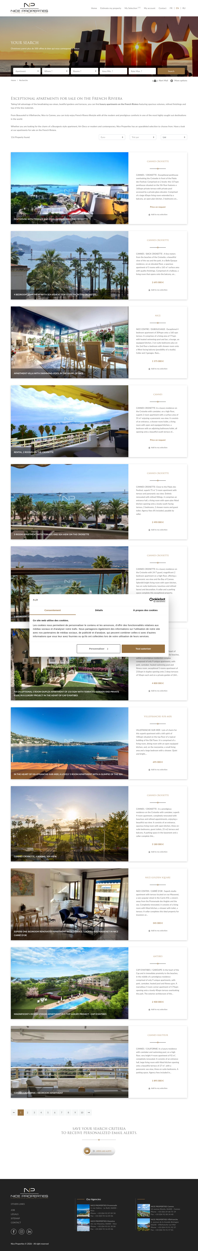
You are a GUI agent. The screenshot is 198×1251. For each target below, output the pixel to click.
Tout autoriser (143, 648)
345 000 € (158, 923)
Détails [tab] (99, 610)
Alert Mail (160, 80)
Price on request (158, 207)
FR (172, 8)
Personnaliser (98, 648)
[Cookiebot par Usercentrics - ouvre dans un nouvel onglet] (151, 600)
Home (95, 8)
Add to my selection (157, 214)
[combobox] (27, 71)
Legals (14, 1214)
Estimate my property (110, 8)
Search (171, 71)
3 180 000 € (158, 844)
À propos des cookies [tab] (145, 610)
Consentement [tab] (52, 610)
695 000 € (158, 762)
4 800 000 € (158, 683)
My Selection (133, 8)
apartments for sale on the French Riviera (36, 130)
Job (13, 1210)
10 (82, 1112)
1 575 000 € (158, 361)
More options (178, 80)
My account (149, 8)
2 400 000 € (158, 1001)
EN (177, 8)
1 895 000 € (158, 1080)
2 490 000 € (158, 522)
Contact (162, 8)
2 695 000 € (158, 282)
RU (184, 8)
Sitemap (15, 1218)
